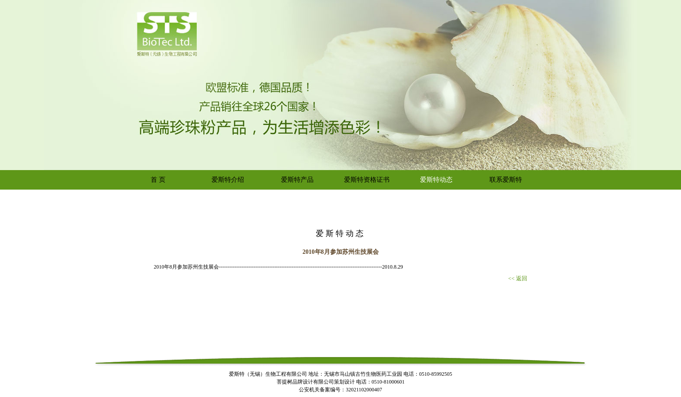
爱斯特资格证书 (367, 179)
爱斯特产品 (297, 179)
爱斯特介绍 (228, 179)
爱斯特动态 (436, 179)
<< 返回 (517, 278)
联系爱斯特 (505, 179)
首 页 (158, 179)
